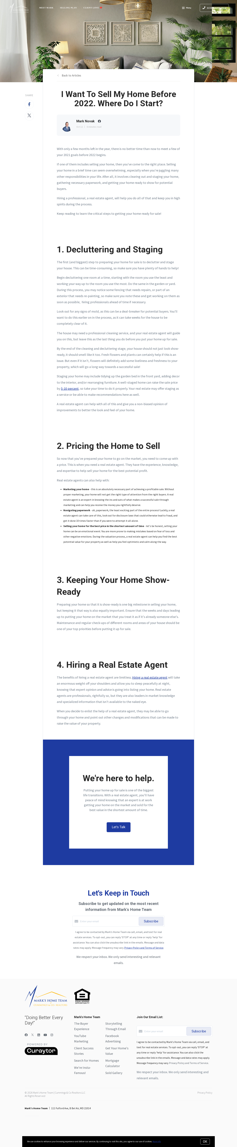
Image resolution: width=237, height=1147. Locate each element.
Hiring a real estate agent (149, 677)
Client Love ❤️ (92, 8)
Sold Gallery (113, 1073)
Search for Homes (86, 1060)
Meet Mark (46, 8)
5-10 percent (70, 388)
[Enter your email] (108, 921)
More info (157, 1141)
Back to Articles (71, 75)
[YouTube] (45, 1035)
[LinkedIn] (38, 1035)
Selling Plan (68, 8)
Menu (186, 8)
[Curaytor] (41, 1054)
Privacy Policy (205, 1092)
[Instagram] (52, 1035)
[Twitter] (32, 1035)
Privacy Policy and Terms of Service (143, 947)
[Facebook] (26, 1035)
